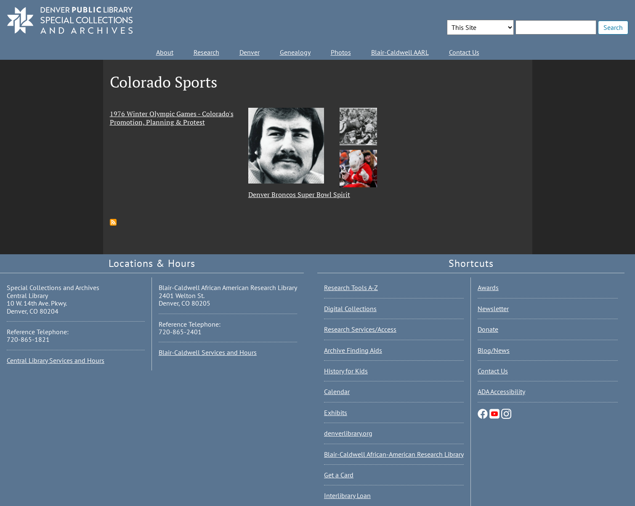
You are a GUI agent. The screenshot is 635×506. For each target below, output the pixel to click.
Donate (488, 329)
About (164, 52)
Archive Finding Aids (353, 350)
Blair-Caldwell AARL (400, 52)
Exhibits (335, 412)
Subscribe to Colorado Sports (113, 222)
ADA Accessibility (501, 391)
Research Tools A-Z (351, 287)
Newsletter (493, 308)
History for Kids (346, 371)
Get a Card (338, 475)
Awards (488, 287)
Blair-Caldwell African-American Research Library (394, 454)
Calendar (337, 391)
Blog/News (494, 350)
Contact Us (464, 52)
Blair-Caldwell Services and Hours (208, 352)
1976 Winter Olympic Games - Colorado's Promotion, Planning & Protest (172, 118)
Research (206, 52)
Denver (249, 52)
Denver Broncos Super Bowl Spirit (299, 194)
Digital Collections (350, 308)
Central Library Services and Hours (55, 360)
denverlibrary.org (348, 433)
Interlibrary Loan (347, 495)
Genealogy (295, 52)
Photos (341, 52)
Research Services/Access (360, 329)
